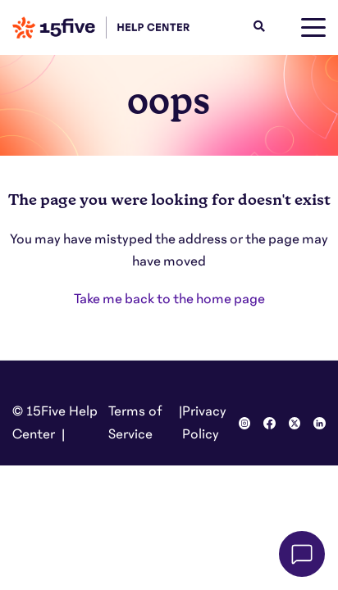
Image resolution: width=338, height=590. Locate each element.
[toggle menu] (313, 28)
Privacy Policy (204, 422)
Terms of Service (135, 422)
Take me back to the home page (169, 299)
